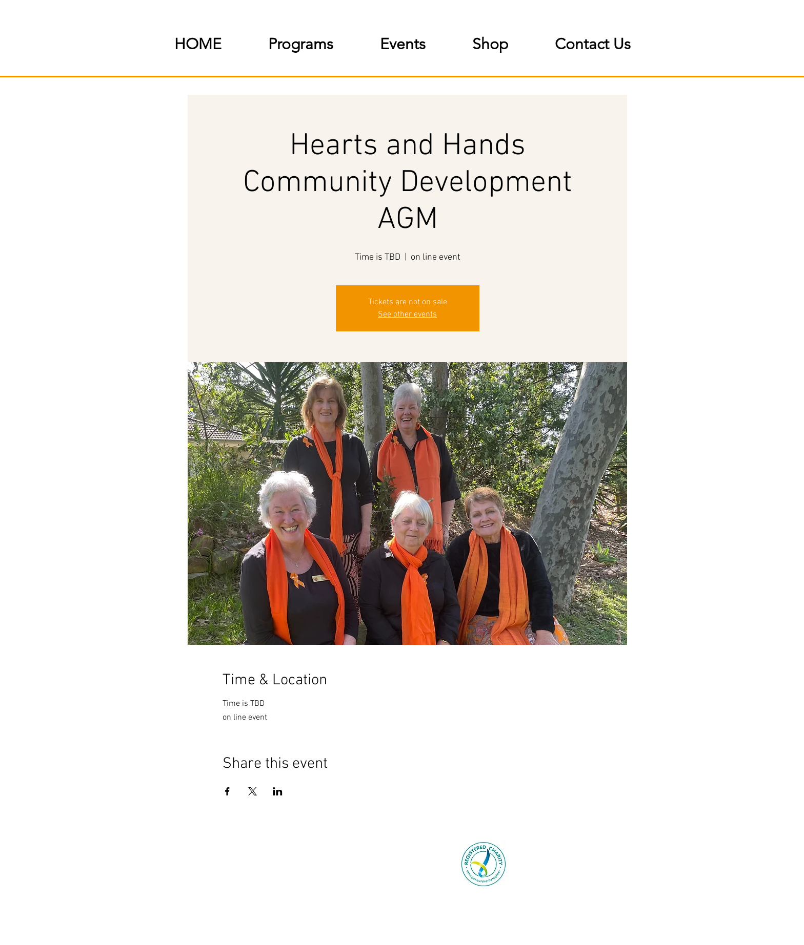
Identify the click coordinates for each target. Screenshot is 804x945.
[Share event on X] (252, 791)
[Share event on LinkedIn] (278, 791)
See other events (407, 314)
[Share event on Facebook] (227, 791)
